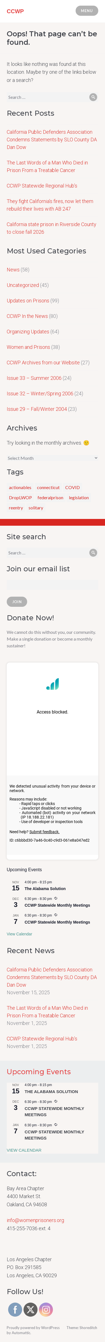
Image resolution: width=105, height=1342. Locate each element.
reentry (16, 507)
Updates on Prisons (28, 301)
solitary (36, 507)
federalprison (50, 497)
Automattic (21, 1332)
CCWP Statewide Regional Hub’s (42, 186)
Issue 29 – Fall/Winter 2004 (37, 409)
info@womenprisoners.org (35, 1220)
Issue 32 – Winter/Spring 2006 (40, 393)
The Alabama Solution (45, 888)
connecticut (48, 487)
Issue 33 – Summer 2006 (34, 378)
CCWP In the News (27, 316)
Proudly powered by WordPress (33, 1327)
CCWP (15, 11)
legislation (79, 497)
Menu (87, 10)
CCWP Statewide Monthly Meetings (57, 905)
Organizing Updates (28, 332)
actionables (20, 487)
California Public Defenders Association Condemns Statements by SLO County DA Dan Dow (52, 139)
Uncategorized (23, 285)
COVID (72, 487)
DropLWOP (20, 497)
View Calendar (19, 934)
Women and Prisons (28, 347)
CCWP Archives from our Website (43, 362)
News (13, 270)
